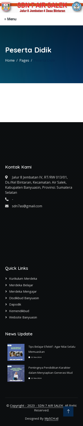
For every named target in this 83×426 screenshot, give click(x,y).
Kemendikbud (19, 311)
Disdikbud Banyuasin (24, 298)
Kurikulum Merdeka (23, 278)
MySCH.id (51, 418)
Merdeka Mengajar (23, 291)
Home (10, 60)
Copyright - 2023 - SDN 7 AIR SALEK (36, 405)
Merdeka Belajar (21, 285)
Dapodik (15, 304)
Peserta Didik (44, 60)
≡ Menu (10, 19)
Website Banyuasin (23, 317)
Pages (24, 60)
